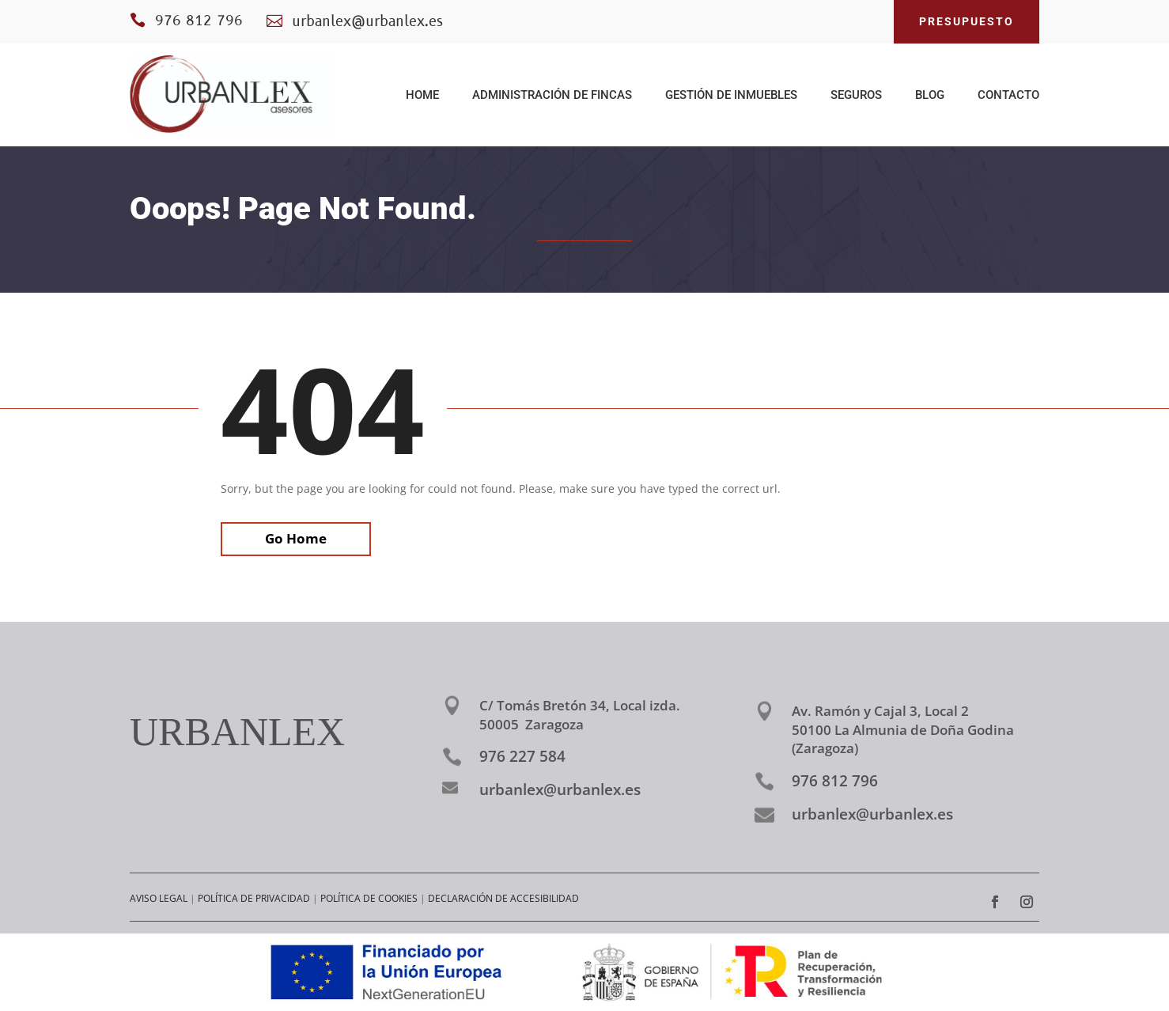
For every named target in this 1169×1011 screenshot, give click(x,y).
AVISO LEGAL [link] (158, 898)
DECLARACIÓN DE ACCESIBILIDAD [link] (503, 898)
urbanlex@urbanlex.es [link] (560, 789)
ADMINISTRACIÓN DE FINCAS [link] (552, 95)
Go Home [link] (296, 538)
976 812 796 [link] (199, 21)
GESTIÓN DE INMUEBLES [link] (731, 95)
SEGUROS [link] (856, 95)
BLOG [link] (929, 95)
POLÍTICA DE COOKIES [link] (369, 898)
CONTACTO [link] (1008, 95)
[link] (232, 94)
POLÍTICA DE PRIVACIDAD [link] (254, 898)
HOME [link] (422, 95)
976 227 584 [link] (522, 756)
